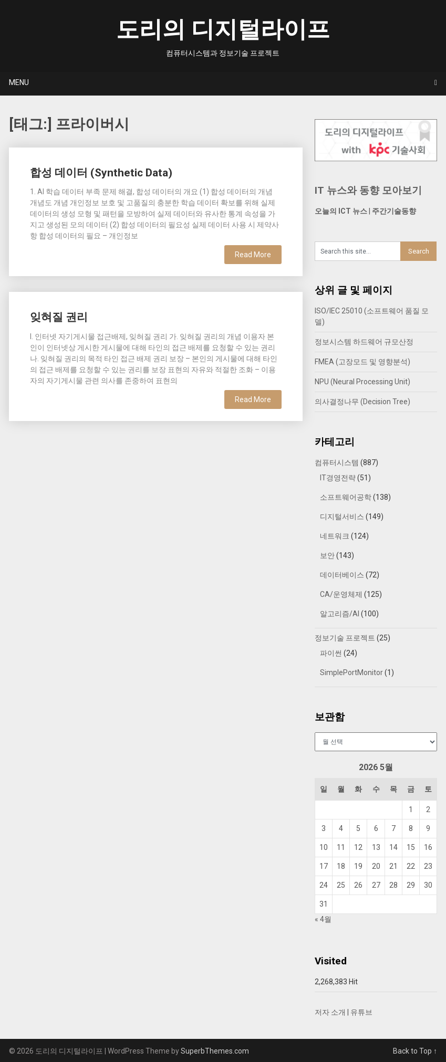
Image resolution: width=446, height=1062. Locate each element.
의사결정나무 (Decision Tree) (362, 401)
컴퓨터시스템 (337, 462)
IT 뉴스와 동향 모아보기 (368, 190)
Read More (253, 254)
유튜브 (361, 1012)
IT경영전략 (338, 478)
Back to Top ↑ (415, 1051)
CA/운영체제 (341, 594)
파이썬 (331, 653)
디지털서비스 (342, 516)
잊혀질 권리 (59, 317)
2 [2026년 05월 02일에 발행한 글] (428, 809)
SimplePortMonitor (351, 672)
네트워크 (334, 536)
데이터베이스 (342, 575)
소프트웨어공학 (345, 497)
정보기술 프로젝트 (345, 638)
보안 (327, 555)
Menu (19, 82)
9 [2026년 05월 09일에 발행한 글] (428, 828)
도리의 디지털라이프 (223, 29)
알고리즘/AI (339, 613)
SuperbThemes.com (215, 1051)
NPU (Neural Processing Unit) (362, 381)
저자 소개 (330, 1012)
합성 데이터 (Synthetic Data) (101, 172)
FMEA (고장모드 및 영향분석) (362, 361)
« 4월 (323, 919)
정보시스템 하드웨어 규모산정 (364, 342)
